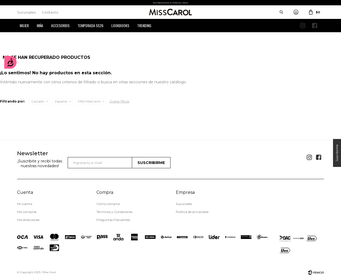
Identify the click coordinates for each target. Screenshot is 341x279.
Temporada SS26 (90, 25)
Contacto (50, 12)
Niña (40, 25)
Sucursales (26, 12)
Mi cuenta (24, 204)
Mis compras (26, 212)
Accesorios (60, 25)
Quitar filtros (119, 101)
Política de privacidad (192, 212)
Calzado (37, 101)
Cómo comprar (108, 204)
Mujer (24, 25)
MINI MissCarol (89, 101)
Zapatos (61, 101)
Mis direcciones (28, 220)
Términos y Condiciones (114, 212)
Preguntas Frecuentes (113, 220)
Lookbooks (120, 25)
